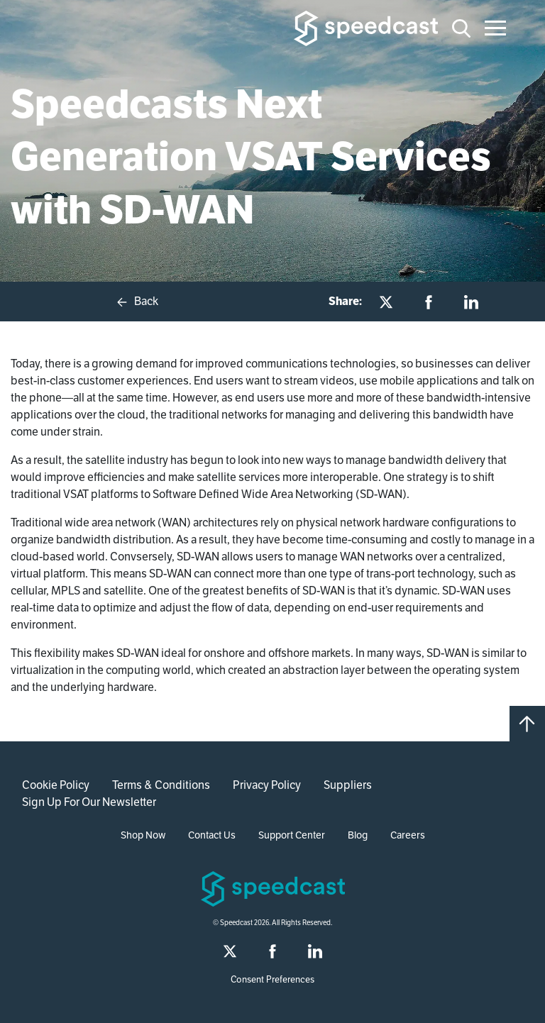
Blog (358, 835)
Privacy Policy (267, 785)
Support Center (291, 835)
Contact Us (212, 835)
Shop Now (143, 835)
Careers (407, 835)
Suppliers (348, 785)
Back (136, 301)
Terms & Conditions (161, 785)
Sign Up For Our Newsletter (89, 802)
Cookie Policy (55, 785)
